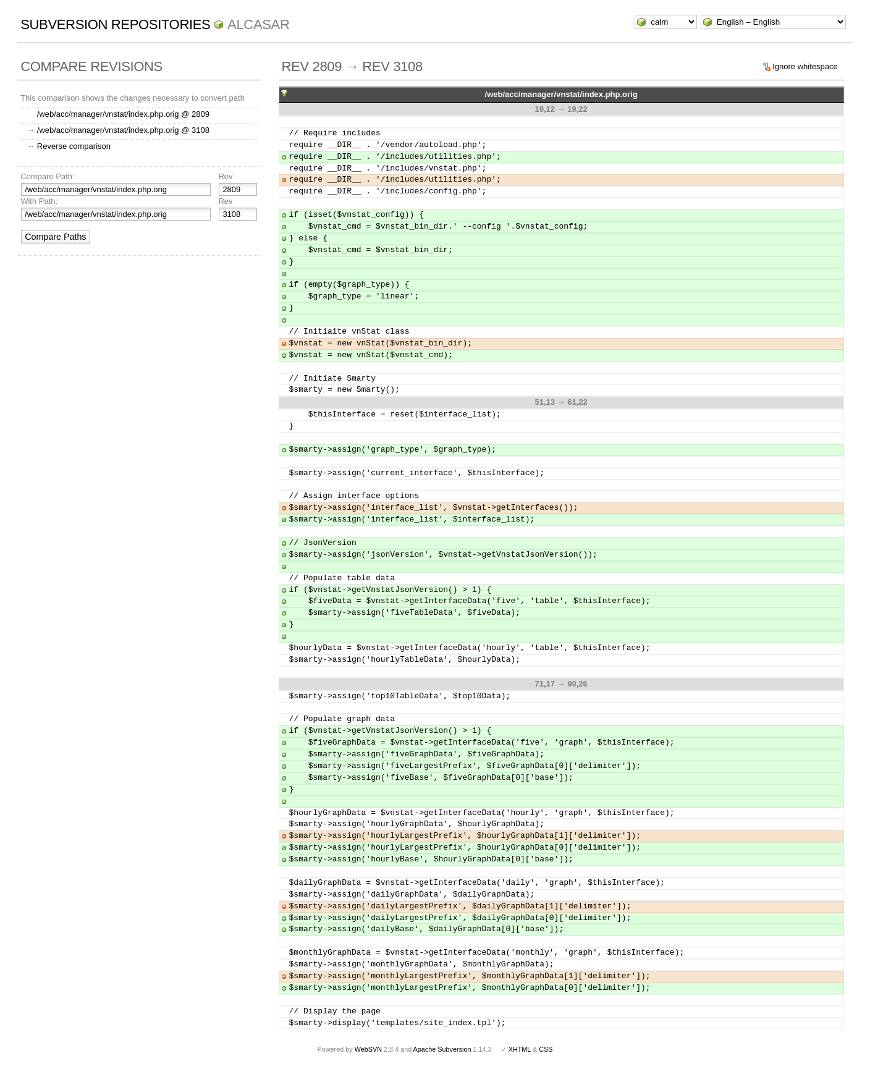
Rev (225, 176)
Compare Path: (47, 176)
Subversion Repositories (115, 24)
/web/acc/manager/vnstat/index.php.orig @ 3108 (123, 130)
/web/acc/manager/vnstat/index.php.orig (561, 94)
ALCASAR (258, 24)
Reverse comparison (74, 146)
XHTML (520, 1049)
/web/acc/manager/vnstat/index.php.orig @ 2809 (123, 114)
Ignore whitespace (805, 66)
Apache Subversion (442, 1049)
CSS (545, 1049)
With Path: (38, 201)
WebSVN (368, 1049)
